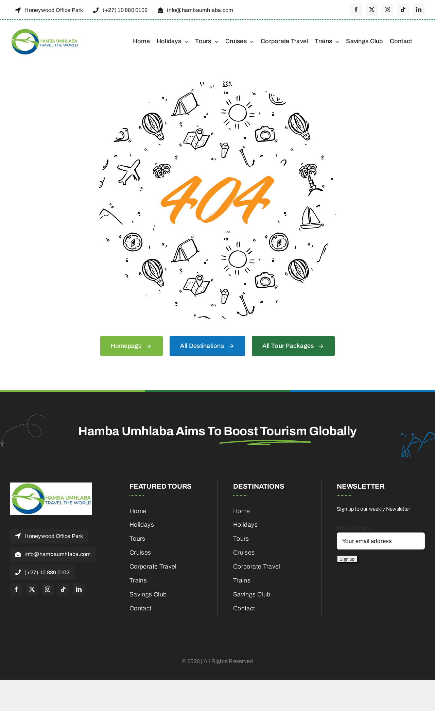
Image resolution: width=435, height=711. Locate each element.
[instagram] (387, 9)
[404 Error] (217, 83)
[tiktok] (403, 9)
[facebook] (356, 9)
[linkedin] (419, 9)
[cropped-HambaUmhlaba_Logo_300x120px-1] (44, 30)
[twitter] (372, 9)
